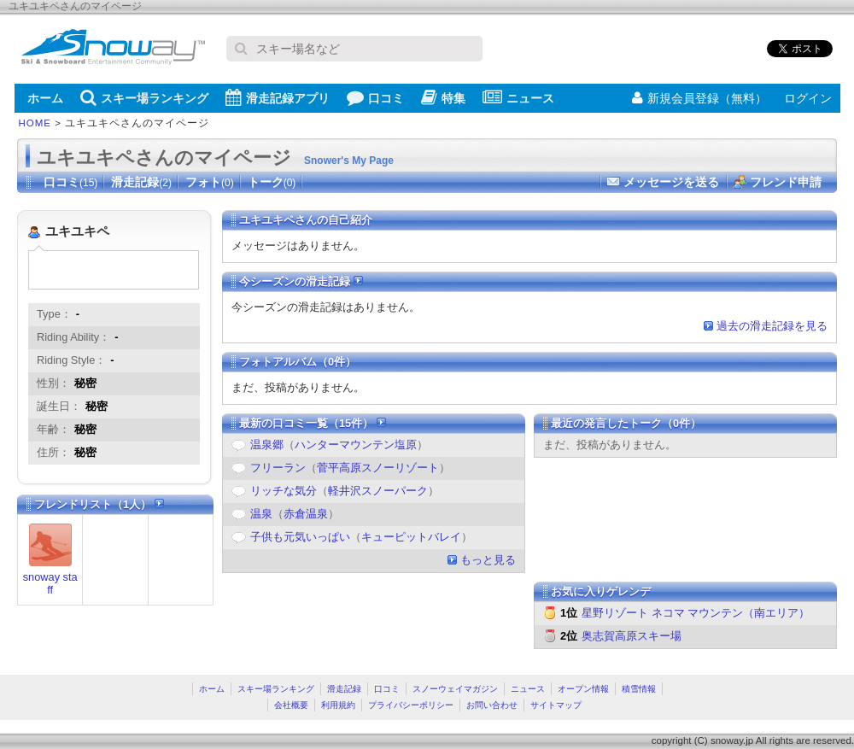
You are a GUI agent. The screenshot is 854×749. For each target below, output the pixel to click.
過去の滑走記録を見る (772, 325)
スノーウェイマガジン (455, 688)
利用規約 (338, 705)
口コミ (375, 97)
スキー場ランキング (144, 97)
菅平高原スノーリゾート (378, 467)
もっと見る (488, 559)
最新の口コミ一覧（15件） (312, 423)
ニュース (518, 97)
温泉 (261, 513)
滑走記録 (141, 182)
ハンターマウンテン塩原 (356, 444)
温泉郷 (267, 444)
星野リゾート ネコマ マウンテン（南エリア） (696, 612)
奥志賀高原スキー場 (631, 635)
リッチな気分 (283, 490)
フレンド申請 (786, 182)
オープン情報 (583, 688)
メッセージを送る (671, 182)
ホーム (45, 98)
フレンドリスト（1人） (99, 504)
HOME (35, 123)
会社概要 (291, 705)
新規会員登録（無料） (699, 98)
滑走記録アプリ (277, 97)
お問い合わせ (492, 705)
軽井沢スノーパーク (378, 490)
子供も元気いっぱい (300, 536)
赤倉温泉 (306, 513)
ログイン (808, 98)
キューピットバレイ (411, 536)
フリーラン (278, 467)
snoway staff (50, 583)
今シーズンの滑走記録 (301, 281)
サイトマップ (556, 705)
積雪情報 (639, 688)
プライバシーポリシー (410, 705)
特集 (443, 97)
